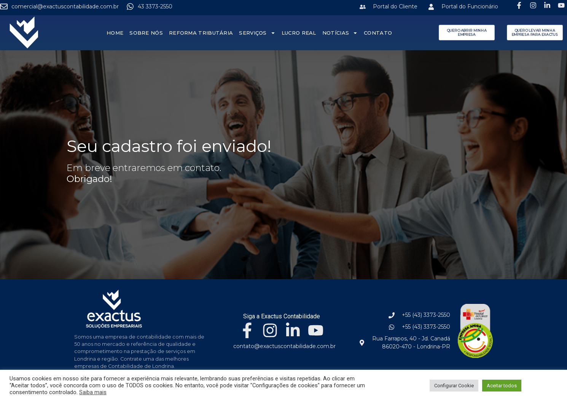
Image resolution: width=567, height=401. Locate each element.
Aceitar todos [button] (502, 385)
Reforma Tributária (201, 33)
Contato (378, 33)
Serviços (257, 33)
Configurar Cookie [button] (454, 385)
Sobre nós (146, 33)
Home (115, 33)
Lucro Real (299, 33)
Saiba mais (93, 392)
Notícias (340, 33)
